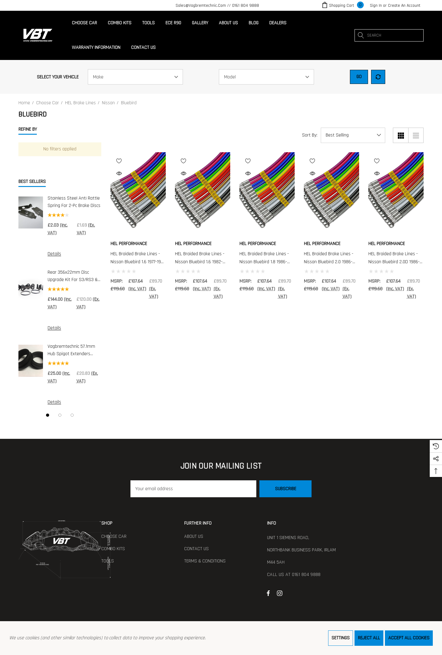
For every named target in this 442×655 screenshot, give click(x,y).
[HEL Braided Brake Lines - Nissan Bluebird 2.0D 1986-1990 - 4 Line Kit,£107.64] (396, 193)
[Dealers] (278, 23)
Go (359, 76)
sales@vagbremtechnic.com (201, 5)
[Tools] (148, 23)
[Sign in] (376, 6)
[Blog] (253, 23)
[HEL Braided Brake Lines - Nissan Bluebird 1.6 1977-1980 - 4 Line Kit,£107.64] (138, 193)
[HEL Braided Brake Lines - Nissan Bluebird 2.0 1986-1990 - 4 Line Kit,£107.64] (331, 193)
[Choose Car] (84, 24)
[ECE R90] (173, 23)
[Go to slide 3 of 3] (72, 415)
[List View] (416, 135)
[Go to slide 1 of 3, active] (47, 415)
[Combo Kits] (119, 23)
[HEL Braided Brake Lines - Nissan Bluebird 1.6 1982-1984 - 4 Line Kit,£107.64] (202, 193)
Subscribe (285, 489)
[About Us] (228, 23)
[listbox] (353, 135)
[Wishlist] (137, 160)
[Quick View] (134, 173)
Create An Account (404, 5)
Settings (341, 638)
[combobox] (389, 35)
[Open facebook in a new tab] (268, 593)
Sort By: (309, 135)
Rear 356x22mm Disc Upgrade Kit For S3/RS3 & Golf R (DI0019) (73, 276)
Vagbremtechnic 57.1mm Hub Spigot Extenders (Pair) (71, 350)
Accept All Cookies (408, 638)
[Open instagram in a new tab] (280, 593)
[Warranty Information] (96, 47)
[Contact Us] (143, 47)
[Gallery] (199, 23)
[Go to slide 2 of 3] (59, 415)
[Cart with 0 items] (342, 5)
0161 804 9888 (245, 5)
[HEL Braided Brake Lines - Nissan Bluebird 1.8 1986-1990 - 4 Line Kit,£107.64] (267, 193)
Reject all (369, 638)
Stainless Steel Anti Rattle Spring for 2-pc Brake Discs (74, 202)
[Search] (361, 35)
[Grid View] (400, 135)
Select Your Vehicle (58, 77)
